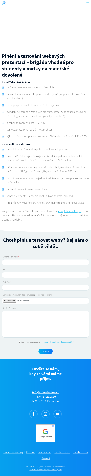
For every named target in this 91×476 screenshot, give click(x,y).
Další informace (9, 308)
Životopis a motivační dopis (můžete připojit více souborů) (27, 294)
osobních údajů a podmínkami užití (57, 341)
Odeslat (46, 351)
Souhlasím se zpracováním (46, 341)
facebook (33, 414)
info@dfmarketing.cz (69, 211)
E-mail (6, 269)
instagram (45, 414)
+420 (45, 396)
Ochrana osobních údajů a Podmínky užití (46, 469)
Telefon (7, 282)
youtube (57, 414)
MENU (87, 3)
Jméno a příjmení (11, 256)
